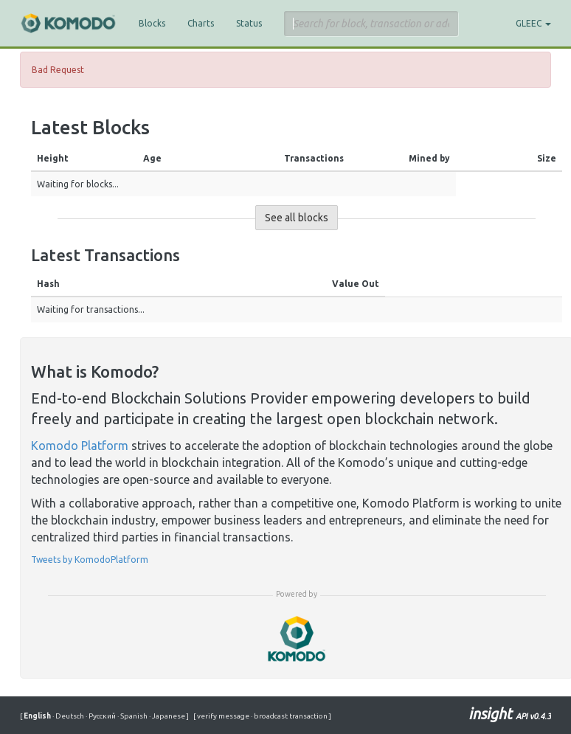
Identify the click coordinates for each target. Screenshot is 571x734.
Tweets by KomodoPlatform (89, 559)
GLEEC (533, 23)
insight (509, 713)
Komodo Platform (79, 445)
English (38, 716)
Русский (101, 716)
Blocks (152, 23)
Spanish (133, 716)
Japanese (168, 716)
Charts (200, 23)
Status (249, 23)
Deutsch (69, 716)
